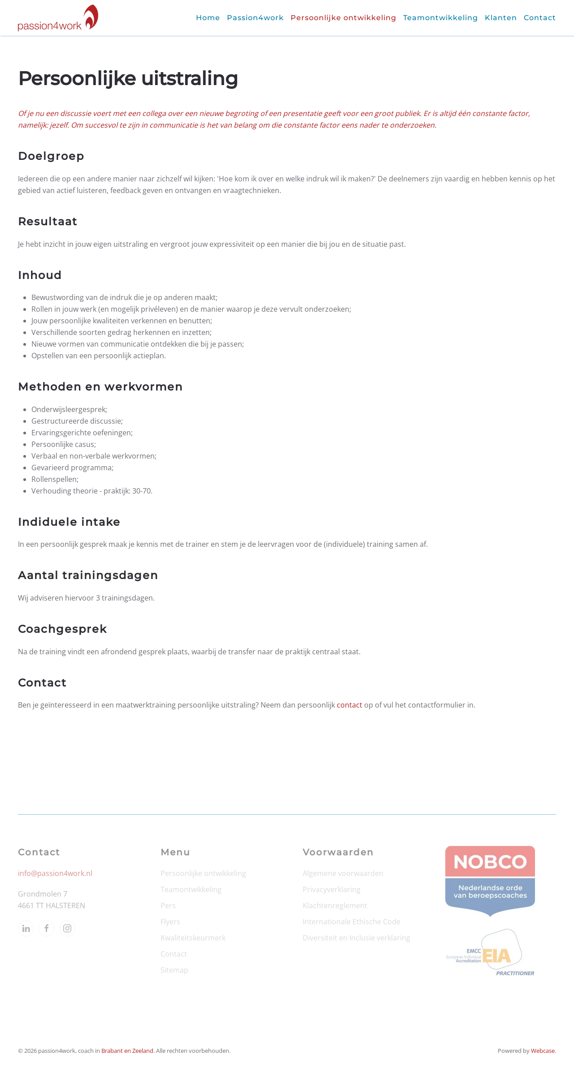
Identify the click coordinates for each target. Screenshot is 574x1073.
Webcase (543, 1051)
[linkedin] (26, 928)
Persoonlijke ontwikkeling (203, 873)
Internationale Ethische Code (351, 922)
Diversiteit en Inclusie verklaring (356, 938)
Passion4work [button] (255, 17)
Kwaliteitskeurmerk (193, 938)
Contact (540, 17)
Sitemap (174, 970)
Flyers (170, 922)
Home (208, 17)
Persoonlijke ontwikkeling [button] (343, 17)
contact (349, 705)
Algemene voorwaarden (343, 873)
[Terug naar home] (58, 18)
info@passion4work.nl (55, 873)
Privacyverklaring (332, 889)
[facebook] (47, 928)
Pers (168, 905)
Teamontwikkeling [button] (440, 17)
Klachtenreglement (335, 905)
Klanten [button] (501, 17)
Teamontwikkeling (191, 889)
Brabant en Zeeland (127, 1051)
